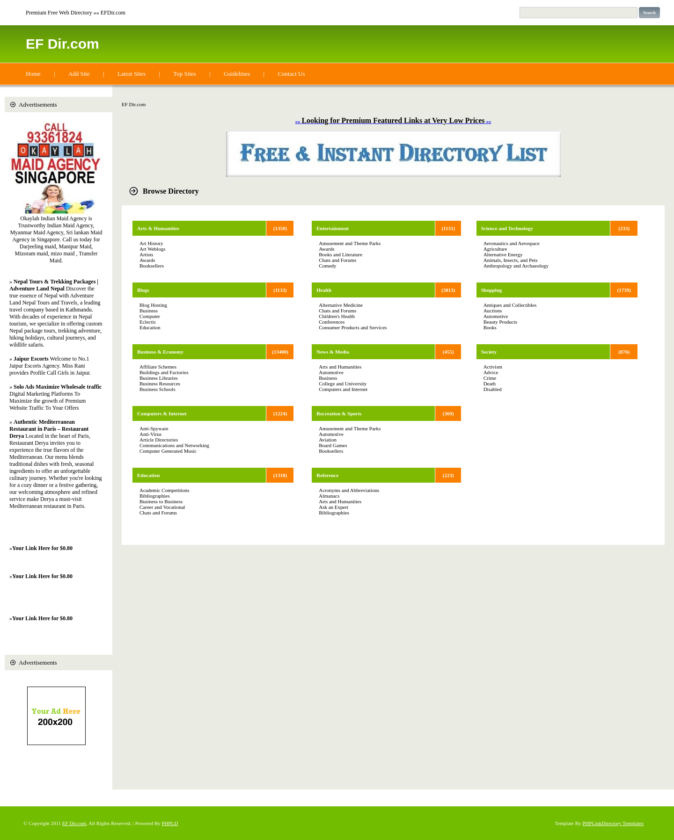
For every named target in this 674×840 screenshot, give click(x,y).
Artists (146, 254)
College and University (342, 383)
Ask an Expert (333, 507)
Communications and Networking (174, 445)
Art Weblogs (152, 249)
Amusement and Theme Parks (350, 243)
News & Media (332, 352)
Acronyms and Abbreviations (349, 490)
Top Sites (184, 73)
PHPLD (170, 823)
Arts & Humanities (158, 228)
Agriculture (495, 249)
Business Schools (157, 389)
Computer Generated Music (168, 451)
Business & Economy (160, 352)
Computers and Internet (343, 389)
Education (150, 327)
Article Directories (158, 439)
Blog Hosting (153, 305)
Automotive (331, 372)
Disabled (493, 389)
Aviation (328, 439)
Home (33, 73)
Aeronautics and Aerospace (512, 243)
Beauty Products (500, 322)
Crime (490, 378)
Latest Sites (131, 73)
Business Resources (159, 383)
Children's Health (337, 316)
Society (489, 352)
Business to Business (161, 501)
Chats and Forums (158, 512)
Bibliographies (154, 496)
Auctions (493, 310)
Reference (327, 475)
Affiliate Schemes (157, 366)
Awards (147, 260)
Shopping (491, 290)
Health (323, 290)
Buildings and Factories (164, 372)
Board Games (333, 445)
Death (490, 383)
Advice (491, 372)
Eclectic (147, 322)
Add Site (79, 73)
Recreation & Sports (338, 413)
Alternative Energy (503, 254)
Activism (493, 366)
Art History (151, 243)
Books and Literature (340, 254)
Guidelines (237, 73)
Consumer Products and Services (353, 327)
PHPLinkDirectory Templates (613, 823)
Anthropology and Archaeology (516, 265)
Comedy (327, 265)
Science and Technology (507, 228)
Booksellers (151, 265)
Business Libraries (158, 378)
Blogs (143, 290)
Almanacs (329, 496)
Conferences (331, 322)
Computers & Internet (162, 413)
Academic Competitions (164, 490)
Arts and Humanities (340, 366)
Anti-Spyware (153, 428)
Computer (149, 316)
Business (148, 310)
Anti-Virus (150, 434)
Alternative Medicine (341, 305)
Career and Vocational (162, 507)
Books (490, 327)
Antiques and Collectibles (510, 305)
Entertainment (332, 228)
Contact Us (291, 73)
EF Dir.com (62, 43)
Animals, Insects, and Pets (511, 260)
